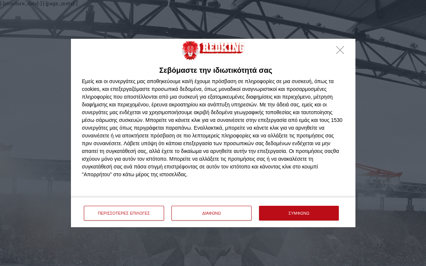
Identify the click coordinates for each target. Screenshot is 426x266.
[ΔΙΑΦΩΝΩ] (342, 52)
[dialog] (213, 133)
